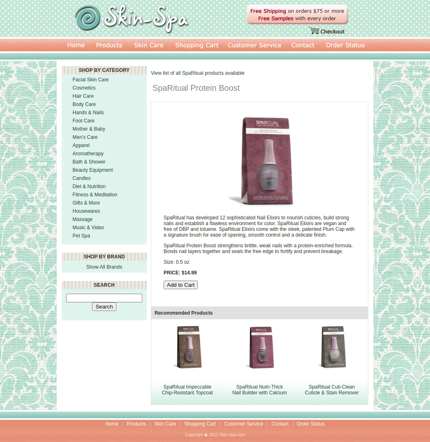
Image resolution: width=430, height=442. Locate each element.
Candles (82, 178)
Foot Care (84, 121)
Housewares (86, 211)
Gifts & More (86, 203)
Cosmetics (84, 88)
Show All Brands (104, 267)
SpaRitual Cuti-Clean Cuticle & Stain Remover (332, 390)
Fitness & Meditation (95, 195)
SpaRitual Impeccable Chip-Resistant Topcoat (187, 390)
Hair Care (83, 96)
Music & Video (88, 227)
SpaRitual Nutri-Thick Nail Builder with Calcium (259, 390)
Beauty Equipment (93, 170)
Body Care (84, 104)
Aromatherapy (88, 154)
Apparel (81, 145)
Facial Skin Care (91, 80)
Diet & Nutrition (89, 186)
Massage (83, 219)
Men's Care (85, 137)
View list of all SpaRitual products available (198, 73)
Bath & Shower (89, 162)
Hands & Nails (88, 112)
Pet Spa (81, 236)
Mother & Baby (89, 129)
